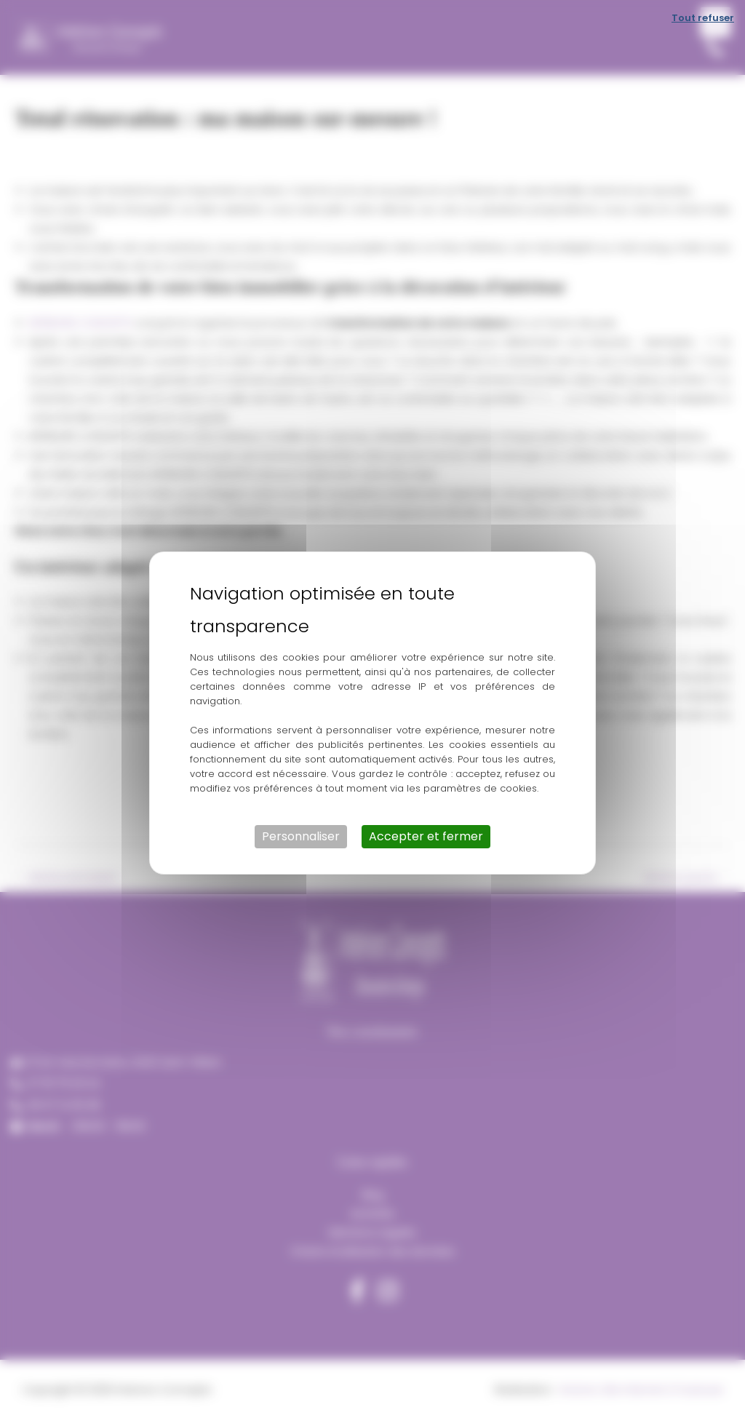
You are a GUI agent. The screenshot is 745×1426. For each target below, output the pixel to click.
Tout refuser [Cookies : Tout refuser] (703, 18)
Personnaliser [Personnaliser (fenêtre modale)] (301, 836)
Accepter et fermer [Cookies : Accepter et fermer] (426, 836)
